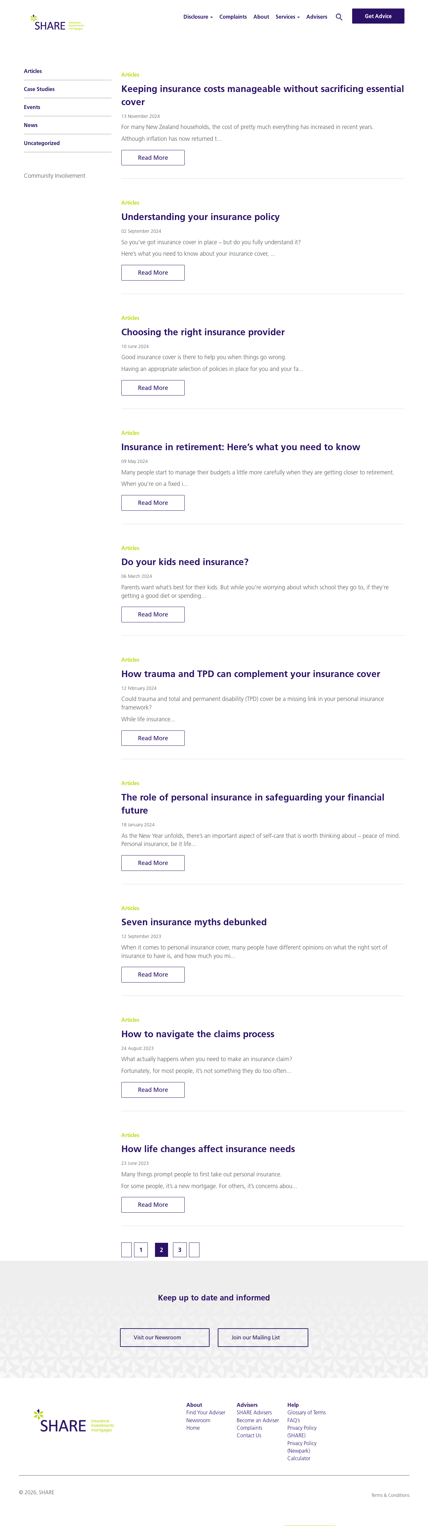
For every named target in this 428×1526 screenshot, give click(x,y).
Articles (33, 71)
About (261, 16)
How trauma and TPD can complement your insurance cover (250, 673)
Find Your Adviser (205, 1412)
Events (32, 107)
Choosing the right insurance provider (203, 332)
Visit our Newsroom (157, 1337)
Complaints (233, 16)
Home (193, 1428)
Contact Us (249, 1435)
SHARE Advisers (254, 1412)
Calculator (298, 1459)
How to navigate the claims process (197, 1034)
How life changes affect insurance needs (208, 1149)
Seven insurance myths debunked (194, 922)
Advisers (316, 16)
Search (339, 16)
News (31, 125)
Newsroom (198, 1420)
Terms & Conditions (390, 1495)
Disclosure (198, 16)
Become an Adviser (258, 1420)
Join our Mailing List (255, 1337)
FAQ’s (293, 1420)
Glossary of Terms (306, 1412)
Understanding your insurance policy (200, 216)
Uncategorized (42, 143)
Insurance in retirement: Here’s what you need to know (240, 446)
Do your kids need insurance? (184, 562)
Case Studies (39, 89)
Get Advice (378, 16)
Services (288, 16)
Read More (153, 157)
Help (293, 1405)
